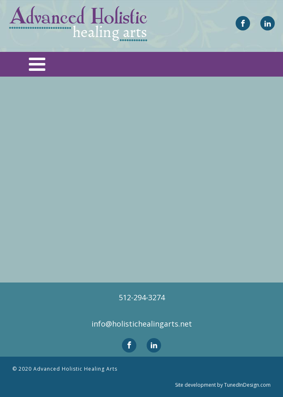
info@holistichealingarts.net (141, 324)
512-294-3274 (142, 297)
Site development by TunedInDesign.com (223, 384)
